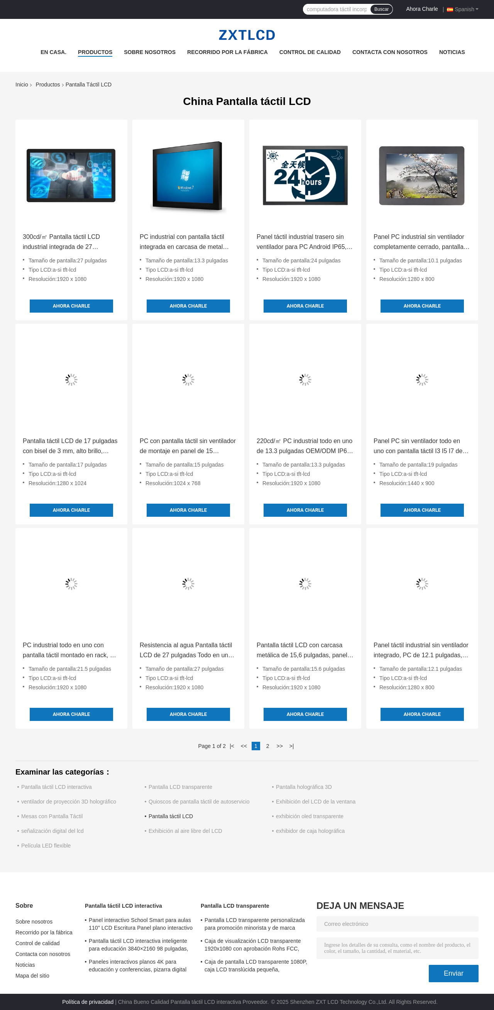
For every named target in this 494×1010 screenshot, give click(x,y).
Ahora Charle (422, 9)
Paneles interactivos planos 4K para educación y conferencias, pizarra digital (137, 966)
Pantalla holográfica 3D (304, 787)
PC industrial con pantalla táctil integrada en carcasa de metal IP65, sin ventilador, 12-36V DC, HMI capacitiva (184, 242)
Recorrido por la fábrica (227, 52)
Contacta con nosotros (390, 52)
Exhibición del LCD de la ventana (315, 802)
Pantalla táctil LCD (171, 816)
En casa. (53, 52)
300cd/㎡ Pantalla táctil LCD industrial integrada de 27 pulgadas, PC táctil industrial (62, 242)
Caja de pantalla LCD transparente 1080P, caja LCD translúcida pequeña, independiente (256, 967)
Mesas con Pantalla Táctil (52, 816)
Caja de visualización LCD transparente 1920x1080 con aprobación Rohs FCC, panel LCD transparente (253, 946)
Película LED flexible (46, 846)
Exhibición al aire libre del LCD (185, 831)
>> (279, 746)
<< (244, 746)
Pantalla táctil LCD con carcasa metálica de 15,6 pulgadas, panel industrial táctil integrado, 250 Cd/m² (302, 651)
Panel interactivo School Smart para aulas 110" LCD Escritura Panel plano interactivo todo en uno (141, 925)
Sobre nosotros (150, 52)
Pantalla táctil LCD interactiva (56, 787)
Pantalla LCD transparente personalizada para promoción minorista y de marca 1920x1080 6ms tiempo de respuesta (255, 925)
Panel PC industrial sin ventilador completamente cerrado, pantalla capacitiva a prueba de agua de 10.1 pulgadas (419, 242)
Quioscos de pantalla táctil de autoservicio (199, 802)
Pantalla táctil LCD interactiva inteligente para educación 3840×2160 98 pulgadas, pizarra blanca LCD (138, 946)
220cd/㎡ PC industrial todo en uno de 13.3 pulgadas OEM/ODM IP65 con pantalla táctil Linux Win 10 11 (304, 447)
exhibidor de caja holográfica (310, 831)
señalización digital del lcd (52, 831)
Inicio (21, 84)
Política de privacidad (87, 1002)
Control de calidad (310, 52)
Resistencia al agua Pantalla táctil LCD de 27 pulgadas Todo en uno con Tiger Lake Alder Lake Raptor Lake (186, 651)
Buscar (381, 9)
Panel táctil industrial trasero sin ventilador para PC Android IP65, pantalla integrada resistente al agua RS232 (302, 242)
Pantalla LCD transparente (180, 787)
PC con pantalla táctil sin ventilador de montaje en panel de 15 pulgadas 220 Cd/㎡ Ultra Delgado (188, 447)
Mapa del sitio (32, 976)
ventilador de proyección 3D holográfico (68, 802)
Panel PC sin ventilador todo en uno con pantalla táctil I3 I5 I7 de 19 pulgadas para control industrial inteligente (421, 447)
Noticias (452, 52)
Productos (95, 52)
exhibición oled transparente (309, 816)
